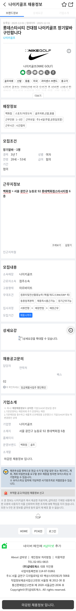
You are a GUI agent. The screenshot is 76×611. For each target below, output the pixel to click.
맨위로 (38, 516)
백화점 (7, 191)
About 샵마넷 (19, 557)
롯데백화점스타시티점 (55, 191)
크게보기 (56, 245)
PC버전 (38, 531)
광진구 (24, 191)
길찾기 (68, 245)
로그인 (52, 531)
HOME (24, 531)
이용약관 (60, 557)
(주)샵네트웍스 (33, 589)
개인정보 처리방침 (41, 557)
